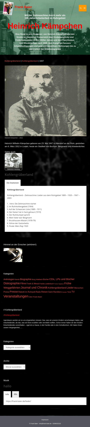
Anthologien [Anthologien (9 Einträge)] (9, 279)
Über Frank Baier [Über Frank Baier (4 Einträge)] (35, 297)
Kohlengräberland (12, 61)
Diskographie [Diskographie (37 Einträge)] (12, 283)
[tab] (13, 183)
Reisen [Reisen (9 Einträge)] (44, 292)
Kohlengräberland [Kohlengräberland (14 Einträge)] (57, 287)
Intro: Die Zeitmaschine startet (22, 203)
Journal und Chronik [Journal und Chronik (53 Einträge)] (34, 287)
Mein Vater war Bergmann (20, 217)
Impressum (44, 420)
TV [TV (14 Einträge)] (73, 291)
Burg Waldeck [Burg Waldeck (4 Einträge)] (37, 279)
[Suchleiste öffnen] (81, 8)
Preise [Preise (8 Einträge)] (6, 292)
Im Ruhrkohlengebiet (18, 206)
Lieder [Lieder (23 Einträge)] (70, 287)
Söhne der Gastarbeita (19, 223)
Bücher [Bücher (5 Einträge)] (46, 279)
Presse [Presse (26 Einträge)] (14, 291)
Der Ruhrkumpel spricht (19, 215)
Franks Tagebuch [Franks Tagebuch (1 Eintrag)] (59, 283)
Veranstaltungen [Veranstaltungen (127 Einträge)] (16, 296)
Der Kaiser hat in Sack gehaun (22, 212)
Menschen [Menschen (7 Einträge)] (78, 288)
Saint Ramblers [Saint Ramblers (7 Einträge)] (55, 292)
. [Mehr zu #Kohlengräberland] (22, 327)
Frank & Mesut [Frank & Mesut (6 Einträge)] (33, 283)
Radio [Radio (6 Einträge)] (38, 292)
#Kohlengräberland (11, 315)
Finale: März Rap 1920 (18, 226)
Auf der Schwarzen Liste (19, 209)
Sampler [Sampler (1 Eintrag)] (64, 292)
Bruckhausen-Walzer (18, 220)
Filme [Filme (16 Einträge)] (23, 283)
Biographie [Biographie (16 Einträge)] (25, 279)
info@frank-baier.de (45, 423)
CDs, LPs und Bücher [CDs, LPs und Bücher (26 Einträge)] (62, 279)
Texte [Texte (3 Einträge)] (69, 292)
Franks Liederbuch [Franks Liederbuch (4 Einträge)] (46, 284)
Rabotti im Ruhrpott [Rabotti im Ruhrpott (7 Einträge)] (26, 292)
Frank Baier (23, 7)
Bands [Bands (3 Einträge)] (17, 279)
